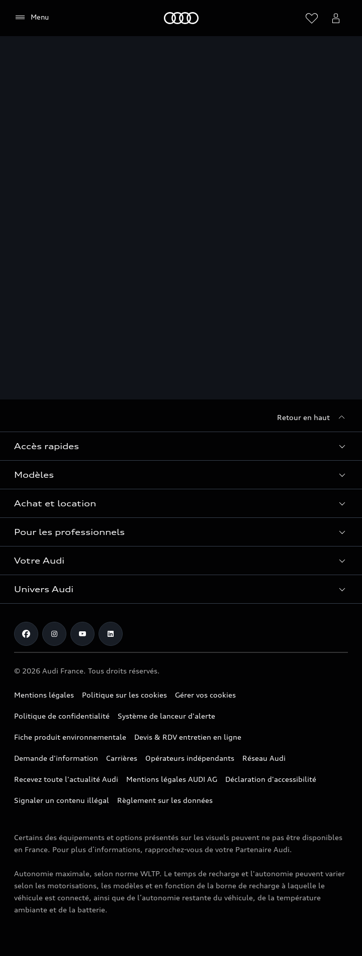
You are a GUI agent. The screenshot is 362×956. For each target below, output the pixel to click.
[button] (181, 446)
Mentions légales (44, 695)
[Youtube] (82, 634)
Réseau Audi (264, 758)
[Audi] (181, 18)
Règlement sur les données (165, 800)
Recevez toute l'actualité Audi (66, 779)
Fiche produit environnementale (70, 737)
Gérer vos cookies (205, 695)
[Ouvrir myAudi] (336, 18)
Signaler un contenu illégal (61, 800)
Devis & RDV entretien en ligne (187, 737)
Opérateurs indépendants (189, 758)
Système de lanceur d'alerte (166, 716)
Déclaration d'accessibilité (270, 779)
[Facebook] (26, 634)
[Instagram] (54, 634)
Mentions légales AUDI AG (171, 779)
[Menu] (31, 17)
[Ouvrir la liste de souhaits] (312, 18)
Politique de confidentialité (62, 716)
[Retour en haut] (312, 418)
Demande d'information (56, 758)
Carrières (121, 758)
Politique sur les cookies (124, 695)
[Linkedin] (111, 634)
